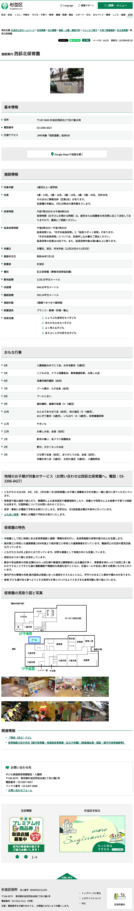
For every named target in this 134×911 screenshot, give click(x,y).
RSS (84, 895)
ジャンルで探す (89, 22)
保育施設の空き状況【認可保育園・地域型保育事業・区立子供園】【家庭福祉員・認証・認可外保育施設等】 (66, 734)
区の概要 (52, 22)
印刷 (87, 32)
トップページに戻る (91, 885)
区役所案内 (119, 896)
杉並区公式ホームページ (23, 22)
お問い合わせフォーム (20, 782)
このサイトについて (91, 890)
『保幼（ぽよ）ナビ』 (20, 730)
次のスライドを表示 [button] (26, 849)
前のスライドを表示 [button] (17, 849)
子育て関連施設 (107, 22)
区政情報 (41, 22)
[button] (66, 5)
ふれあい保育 (11, 506)
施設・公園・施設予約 (69, 22)
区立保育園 (122, 22)
